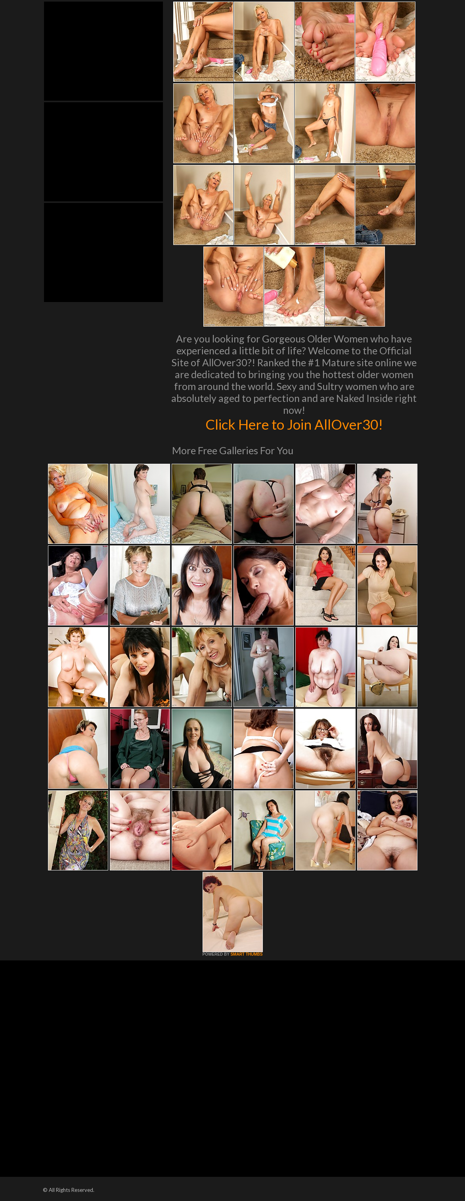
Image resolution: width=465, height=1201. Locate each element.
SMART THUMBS (246, 954)
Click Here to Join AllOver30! (294, 424)
